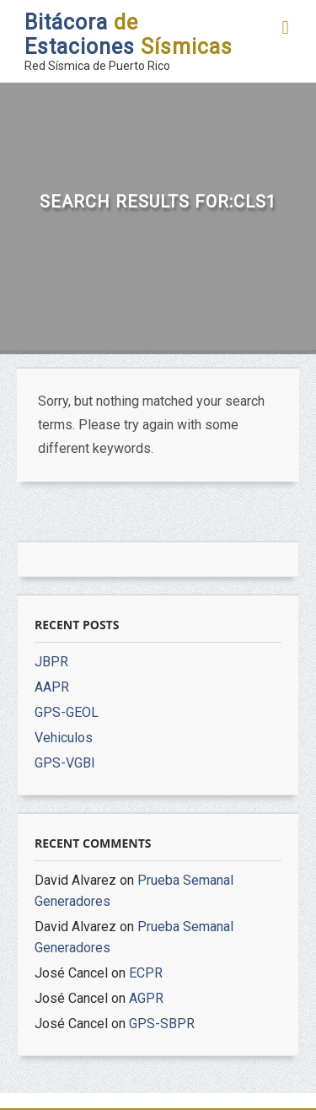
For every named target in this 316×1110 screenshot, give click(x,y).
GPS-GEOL (67, 712)
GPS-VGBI (65, 763)
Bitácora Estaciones (128, 34)
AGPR (146, 998)
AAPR (52, 687)
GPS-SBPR (162, 1024)
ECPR (146, 973)
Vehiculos (64, 738)
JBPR (51, 662)
